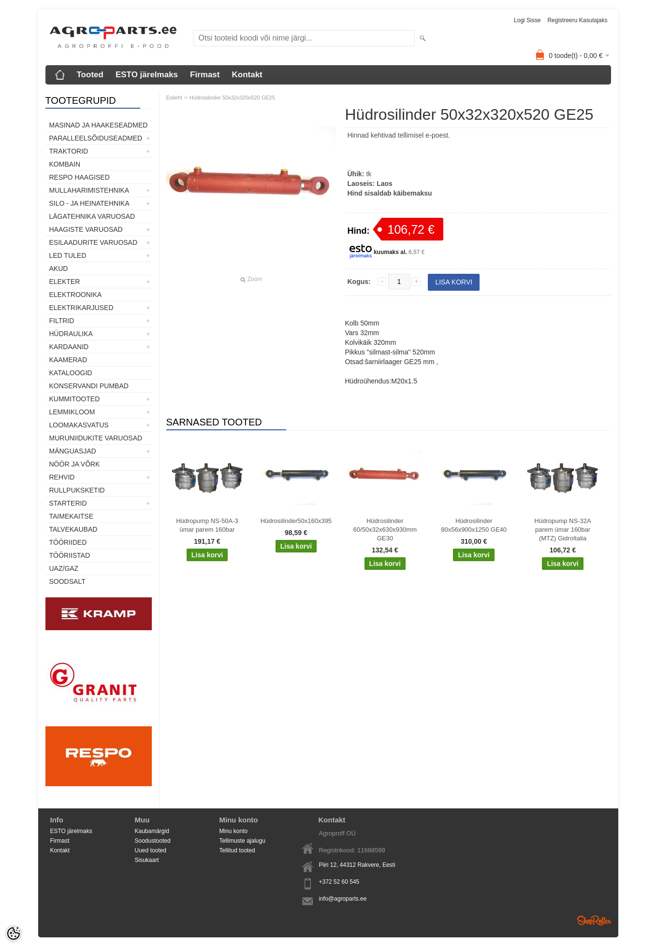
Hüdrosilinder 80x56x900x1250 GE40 (474, 525)
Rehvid (62, 477)
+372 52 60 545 (339, 881)
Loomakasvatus (79, 425)
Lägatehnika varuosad (92, 216)
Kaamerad (68, 360)
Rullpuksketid (77, 490)
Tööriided (68, 542)
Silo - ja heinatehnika (89, 203)
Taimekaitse (71, 516)
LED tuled (68, 255)
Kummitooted (74, 399)
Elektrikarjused (81, 307)
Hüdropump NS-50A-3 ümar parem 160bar (207, 525)
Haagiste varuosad (86, 229)
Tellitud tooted (237, 850)
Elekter (64, 281)
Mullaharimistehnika (89, 190)
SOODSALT (67, 581)
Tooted (90, 74)
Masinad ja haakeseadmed (98, 125)
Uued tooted (150, 850)
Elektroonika (75, 294)
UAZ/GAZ (64, 568)
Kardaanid (69, 347)
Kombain (65, 164)
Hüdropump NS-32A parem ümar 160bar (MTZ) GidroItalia (563, 529)
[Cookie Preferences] (13, 933)
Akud (58, 268)
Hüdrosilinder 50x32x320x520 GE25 (232, 97)
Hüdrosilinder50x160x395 (296, 520)
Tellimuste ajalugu (242, 840)
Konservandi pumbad (89, 386)
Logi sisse (527, 20)
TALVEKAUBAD (73, 529)
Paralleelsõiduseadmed (96, 138)
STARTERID (68, 503)
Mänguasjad (72, 451)
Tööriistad (69, 555)
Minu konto (233, 831)
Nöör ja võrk (74, 464)
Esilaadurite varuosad (93, 242)
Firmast (204, 74)
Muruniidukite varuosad (96, 438)
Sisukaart (147, 860)
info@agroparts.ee (343, 898)
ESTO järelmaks (147, 74)
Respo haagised (79, 177)
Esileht (174, 97)
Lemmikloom (72, 412)
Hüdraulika (71, 334)
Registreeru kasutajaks (577, 20)
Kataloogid (70, 373)
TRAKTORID (68, 151)
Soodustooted (153, 840)
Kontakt (247, 74)
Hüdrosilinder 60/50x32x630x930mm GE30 (385, 529)
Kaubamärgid (152, 831)
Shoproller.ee (594, 920)
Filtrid (61, 321)
